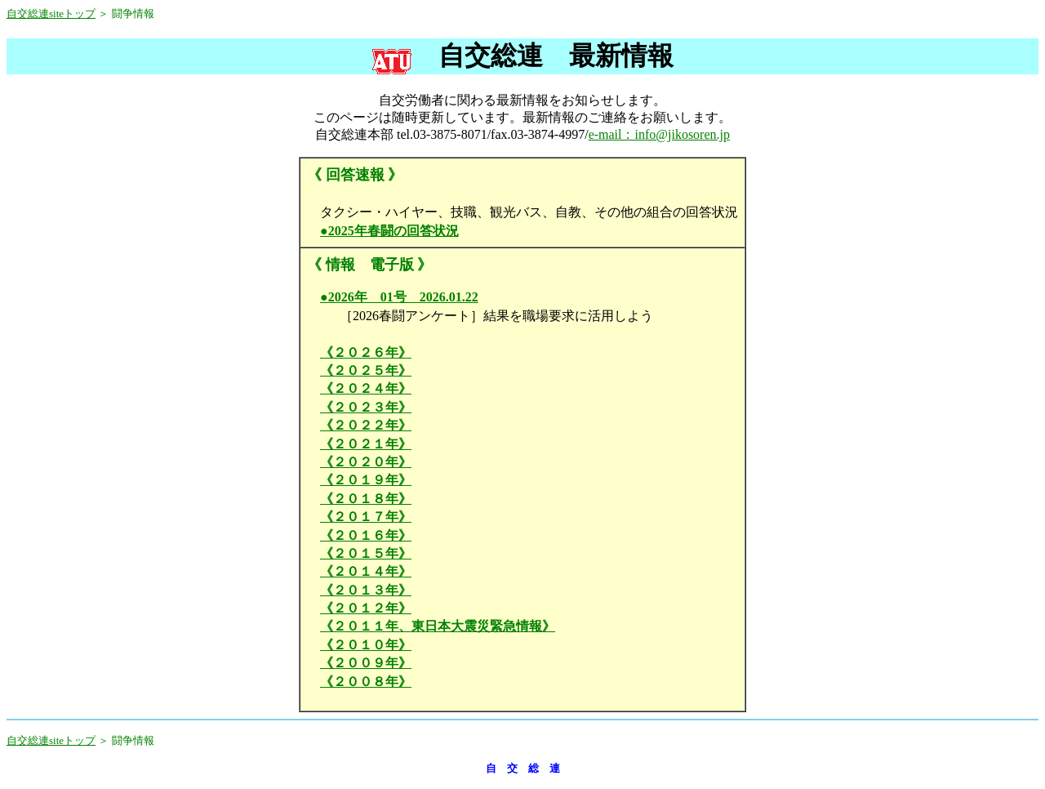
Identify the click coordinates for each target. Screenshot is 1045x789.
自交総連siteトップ (51, 13)
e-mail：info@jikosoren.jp (659, 134)
